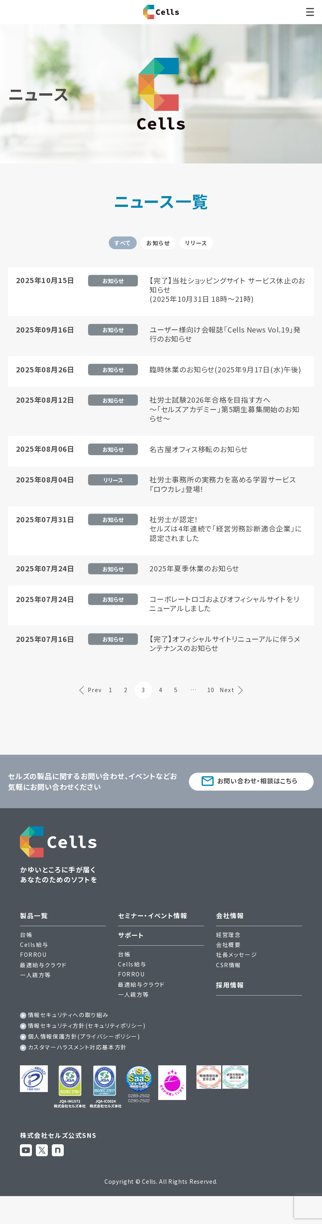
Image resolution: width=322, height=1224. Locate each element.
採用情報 (230, 1009)
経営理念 (228, 959)
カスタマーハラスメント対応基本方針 (77, 1071)
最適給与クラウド (43, 989)
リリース (223, 248)
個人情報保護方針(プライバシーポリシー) (84, 1061)
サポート (131, 959)
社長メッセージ (236, 979)
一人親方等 (35, 999)
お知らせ (157, 248)
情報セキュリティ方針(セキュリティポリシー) (87, 1050)
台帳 (26, 959)
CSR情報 (228, 989)
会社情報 (230, 940)
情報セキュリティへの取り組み (68, 1039)
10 (219, 714)
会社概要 (228, 969)
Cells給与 (34, 969)
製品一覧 (34, 940)
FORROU (33, 979)
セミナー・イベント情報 (153, 940)
